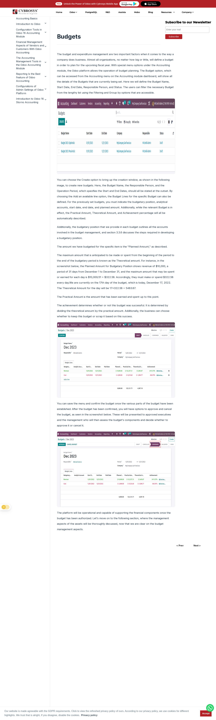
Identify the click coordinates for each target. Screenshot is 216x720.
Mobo (136, 12)
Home (59, 12)
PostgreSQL (91, 12)
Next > (197, 545)
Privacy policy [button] (89, 715)
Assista (122, 12)
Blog (150, 12)
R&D (107, 12)
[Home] (25, 12)
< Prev (179, 545)
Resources (166, 12)
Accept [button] (206, 713)
